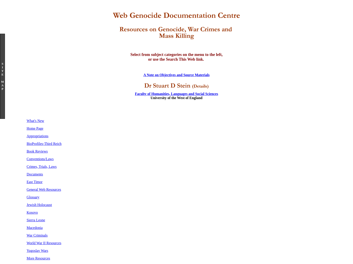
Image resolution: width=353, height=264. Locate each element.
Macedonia (35, 228)
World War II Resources (44, 243)
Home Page (35, 128)
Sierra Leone (36, 220)
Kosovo (32, 212)
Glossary (33, 197)
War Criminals (37, 235)
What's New (35, 121)
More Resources (38, 258)
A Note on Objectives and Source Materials (176, 75)
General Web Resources (44, 189)
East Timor (35, 182)
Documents (35, 174)
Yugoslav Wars (37, 251)
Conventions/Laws (40, 159)
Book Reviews (37, 151)
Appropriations (37, 136)
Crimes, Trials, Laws (42, 167)
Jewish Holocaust (39, 205)
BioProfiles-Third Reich (44, 144)
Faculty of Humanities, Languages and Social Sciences (176, 94)
